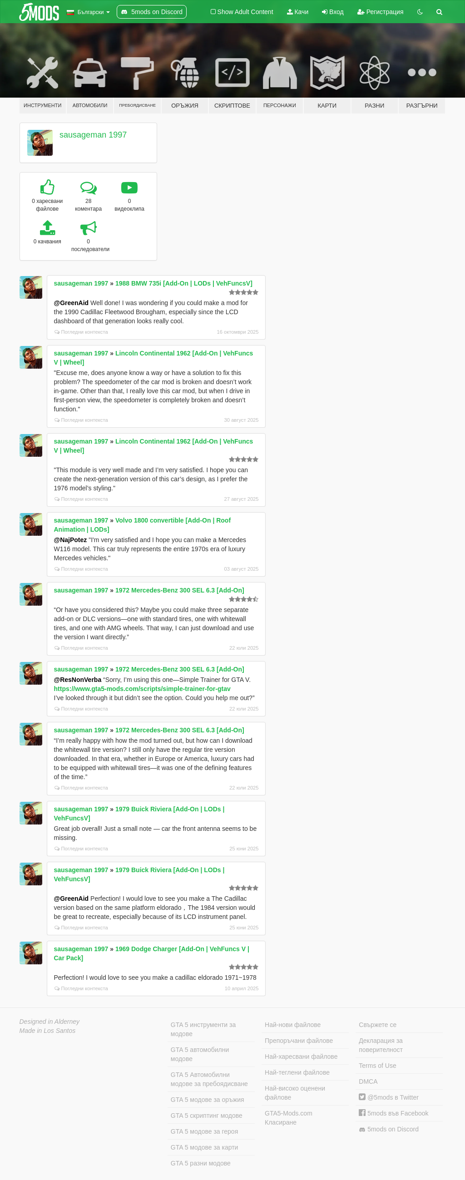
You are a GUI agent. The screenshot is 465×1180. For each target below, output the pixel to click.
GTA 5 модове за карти (204, 1147)
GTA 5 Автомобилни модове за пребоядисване (209, 1079)
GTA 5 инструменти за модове (203, 1029)
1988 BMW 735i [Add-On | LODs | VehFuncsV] (183, 283)
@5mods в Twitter (389, 1097)
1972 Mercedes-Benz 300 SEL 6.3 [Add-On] (179, 590)
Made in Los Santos (48, 1030)
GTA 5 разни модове (201, 1163)
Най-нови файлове (293, 1024)
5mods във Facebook (393, 1113)
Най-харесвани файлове (301, 1056)
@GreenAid (71, 302)
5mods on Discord (389, 1129)
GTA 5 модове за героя (204, 1131)
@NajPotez (70, 539)
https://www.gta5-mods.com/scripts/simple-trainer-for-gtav (142, 688)
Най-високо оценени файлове (295, 1093)
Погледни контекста (81, 332)
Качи (298, 11)
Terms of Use (377, 1065)
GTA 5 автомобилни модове (200, 1054)
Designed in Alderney (50, 1021)
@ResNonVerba (78, 679)
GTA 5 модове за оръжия (207, 1099)
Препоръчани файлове (299, 1040)
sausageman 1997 (93, 134)
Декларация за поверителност (381, 1045)
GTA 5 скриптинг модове (206, 1115)
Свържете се (377, 1024)
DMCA (368, 1081)
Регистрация (380, 11)
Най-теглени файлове (297, 1072)
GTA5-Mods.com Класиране (288, 1118)
